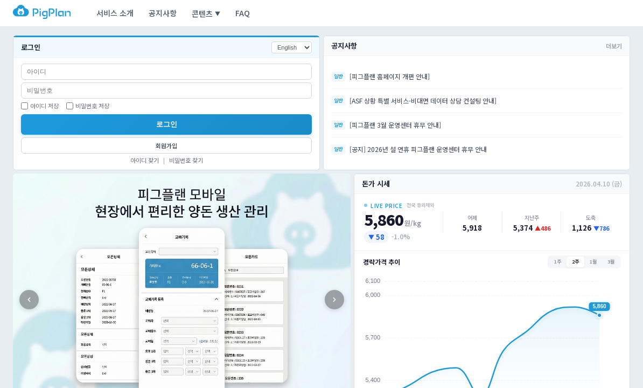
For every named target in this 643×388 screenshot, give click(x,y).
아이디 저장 (40, 105)
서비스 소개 (115, 13)
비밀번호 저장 (87, 105)
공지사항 (163, 13)
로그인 (166, 124)
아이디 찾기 (144, 160)
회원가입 (166, 145)
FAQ (242, 13)
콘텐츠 (206, 13)
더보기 (614, 45)
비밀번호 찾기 (186, 160)
